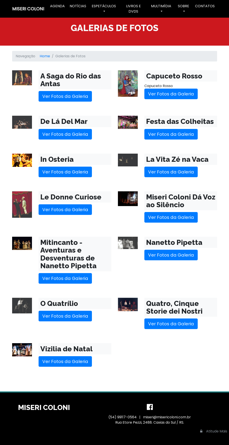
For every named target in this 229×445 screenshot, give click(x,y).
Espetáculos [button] (104, 6)
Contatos (205, 6)
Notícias (78, 6)
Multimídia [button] (161, 6)
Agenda (57, 6)
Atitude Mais (216, 431)
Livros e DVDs (133, 9)
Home (45, 56)
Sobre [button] (183, 6)
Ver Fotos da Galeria (65, 96)
